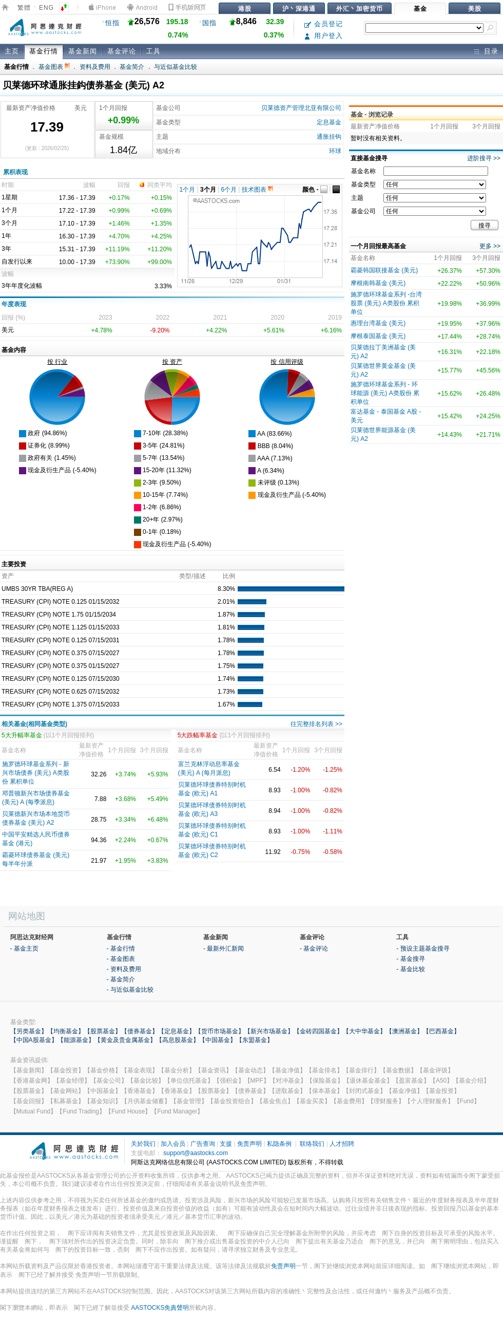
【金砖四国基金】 (318, 1031)
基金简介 (132, 66)
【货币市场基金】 (219, 1031)
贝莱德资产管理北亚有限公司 (301, 108)
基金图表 (54, 66)
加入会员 (173, 1143)
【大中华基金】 (364, 1031)
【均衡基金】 (65, 1031)
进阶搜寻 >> (483, 158)
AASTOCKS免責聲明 (160, 1307)
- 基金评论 (314, 948)
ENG (46, 7)
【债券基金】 (139, 1031)
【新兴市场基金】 (269, 1031)
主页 (12, 51)
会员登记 (323, 24)
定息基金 (329, 122)
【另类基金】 (28, 1031)
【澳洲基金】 (404, 1031)
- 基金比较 (410, 969)
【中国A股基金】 (33, 1040)
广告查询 (202, 1143)
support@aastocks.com (195, 1153)
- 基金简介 (121, 979)
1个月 (188, 189)
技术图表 (257, 189)
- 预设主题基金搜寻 (422, 948)
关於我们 (143, 1143)
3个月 (208, 189)
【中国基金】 (217, 1040)
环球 (335, 151)
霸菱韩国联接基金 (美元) (384, 270)
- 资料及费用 (124, 969)
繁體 (24, 7)
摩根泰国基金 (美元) (378, 336)
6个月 (229, 189)
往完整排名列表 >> (316, 724)
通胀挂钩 (329, 136)
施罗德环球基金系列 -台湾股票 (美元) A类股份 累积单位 (386, 303)
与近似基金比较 (175, 66)
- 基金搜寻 (410, 958)
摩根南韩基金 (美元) (378, 283)
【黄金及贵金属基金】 (125, 1040)
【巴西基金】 (441, 1031)
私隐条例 (279, 1143)
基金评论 (121, 51)
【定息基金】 (176, 1031)
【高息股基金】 (177, 1040)
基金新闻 (82, 51)
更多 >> (489, 246)
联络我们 (312, 1143)
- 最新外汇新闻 (223, 948)
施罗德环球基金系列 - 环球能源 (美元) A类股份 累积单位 (385, 393)
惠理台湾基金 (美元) (378, 323)
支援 (226, 1143)
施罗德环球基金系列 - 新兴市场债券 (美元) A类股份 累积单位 (35, 772)
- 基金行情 (121, 948)
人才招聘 (342, 1143)
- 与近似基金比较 (130, 989)
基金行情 (43, 51)
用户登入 (323, 36)
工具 (153, 51)
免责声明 (249, 1143)
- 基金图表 (121, 958)
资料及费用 (95, 66)
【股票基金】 (102, 1031)
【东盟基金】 (254, 1040)
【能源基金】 (75, 1040)
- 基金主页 (24, 948)
